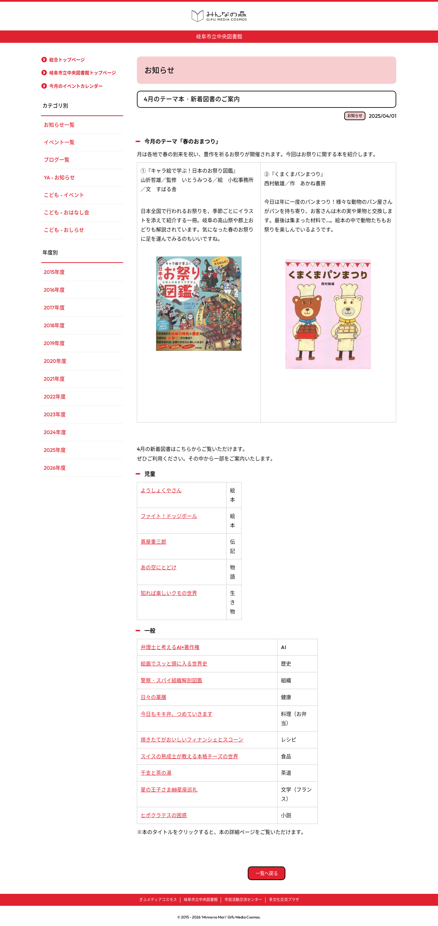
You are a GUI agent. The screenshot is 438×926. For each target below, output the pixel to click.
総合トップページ (67, 59)
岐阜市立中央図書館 (219, 36)
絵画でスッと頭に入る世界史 (174, 662)
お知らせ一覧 (59, 125)
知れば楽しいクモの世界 (169, 592)
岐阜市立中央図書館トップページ (82, 72)
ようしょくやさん (161, 489)
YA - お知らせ (59, 178)
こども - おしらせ (64, 231)
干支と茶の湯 (156, 770)
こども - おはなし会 (66, 214)
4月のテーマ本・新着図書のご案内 (192, 99)
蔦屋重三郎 (153, 540)
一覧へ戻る (267, 870)
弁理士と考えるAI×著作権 (170, 646)
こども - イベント (64, 196)
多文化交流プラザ (284, 897)
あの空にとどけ (159, 566)
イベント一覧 (59, 142)
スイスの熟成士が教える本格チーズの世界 (189, 754)
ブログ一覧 (56, 160)
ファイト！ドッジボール (169, 515)
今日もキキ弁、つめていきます (176, 712)
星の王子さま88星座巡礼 (169, 787)
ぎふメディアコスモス (158, 897)
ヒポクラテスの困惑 (164, 812)
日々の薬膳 (153, 695)
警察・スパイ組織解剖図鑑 (171, 679)
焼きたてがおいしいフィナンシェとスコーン (192, 737)
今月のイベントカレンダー (76, 85)
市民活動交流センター (243, 897)
